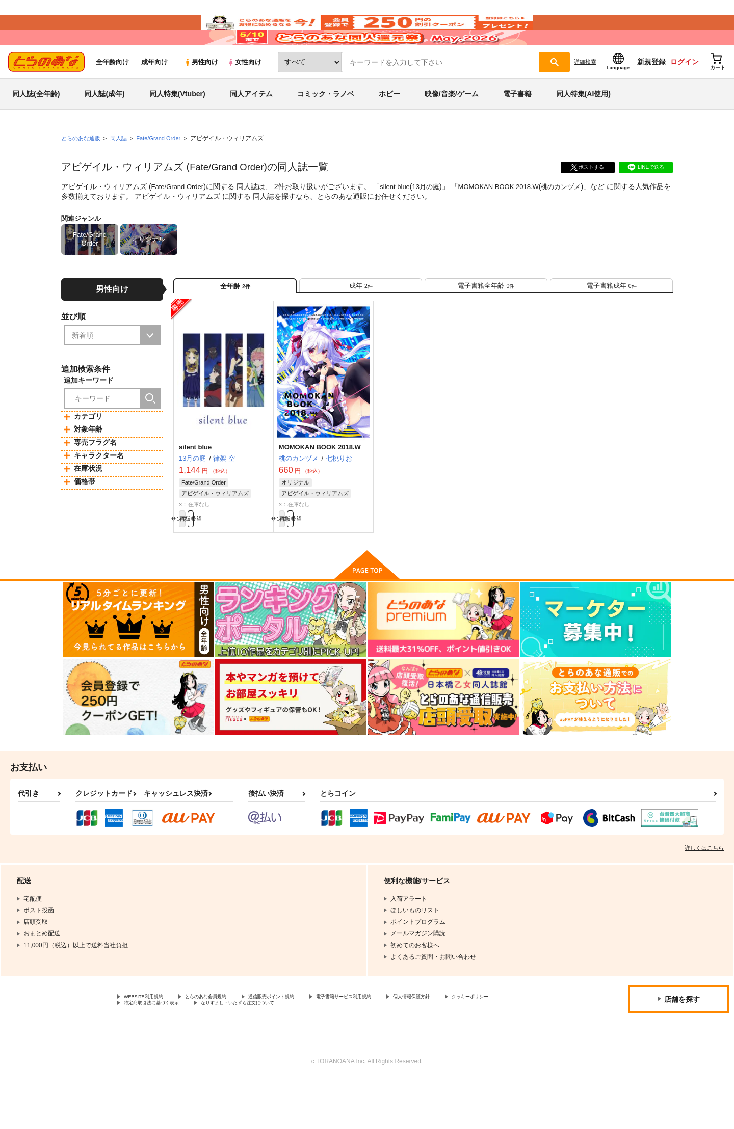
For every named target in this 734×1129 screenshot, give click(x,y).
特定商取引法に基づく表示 (231, 1051)
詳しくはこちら (704, 893)
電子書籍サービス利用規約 (394, 1042)
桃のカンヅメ (577, 217)
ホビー (389, 124)
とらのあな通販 (82, 168)
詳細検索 (585, 92)
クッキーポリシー (148, 1051)
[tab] (360, 320)
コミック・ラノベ (325, 124)
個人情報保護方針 (477, 1042)
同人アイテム (251, 124)
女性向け (244, 92)
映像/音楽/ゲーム (452, 124)
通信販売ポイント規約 (305, 1042)
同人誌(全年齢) (36, 124)
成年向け (154, 92)
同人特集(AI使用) (583, 124)
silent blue (400, 217)
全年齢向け (112, 92)
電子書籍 (517, 124)
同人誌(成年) (104, 124)
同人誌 (123, 168)
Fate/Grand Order (230, 197)
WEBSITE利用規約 (150, 1042)
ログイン (684, 92)
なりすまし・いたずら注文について (339, 1051)
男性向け (201, 92)
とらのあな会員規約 (225, 1042)
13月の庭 (433, 217)
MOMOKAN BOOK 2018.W (509, 217)
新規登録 (651, 92)
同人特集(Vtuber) (177, 124)
